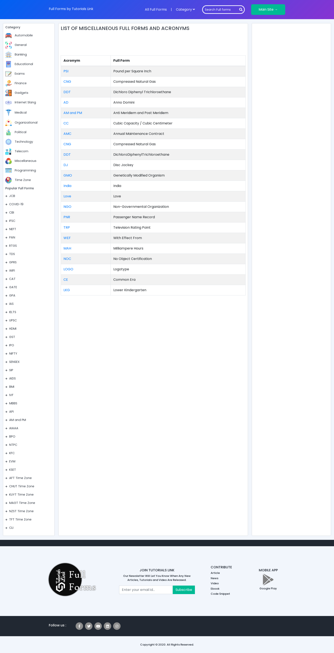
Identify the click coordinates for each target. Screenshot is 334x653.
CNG (67, 81)
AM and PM (72, 112)
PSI (65, 71)
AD (65, 102)
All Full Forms (156, 9)
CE (65, 279)
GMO (67, 175)
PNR (66, 217)
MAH (67, 248)
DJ (65, 165)
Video (215, 583)
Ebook (215, 589)
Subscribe (184, 589)
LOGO (68, 269)
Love (67, 196)
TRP (66, 227)
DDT (67, 92)
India (67, 185)
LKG (66, 290)
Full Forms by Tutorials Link (71, 8)
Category (185, 9)
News (214, 578)
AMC (67, 133)
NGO (67, 206)
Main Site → (268, 9)
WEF (67, 237)
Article (215, 573)
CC (66, 123)
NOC (67, 258)
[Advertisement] (153, 44)
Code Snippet (220, 594)
